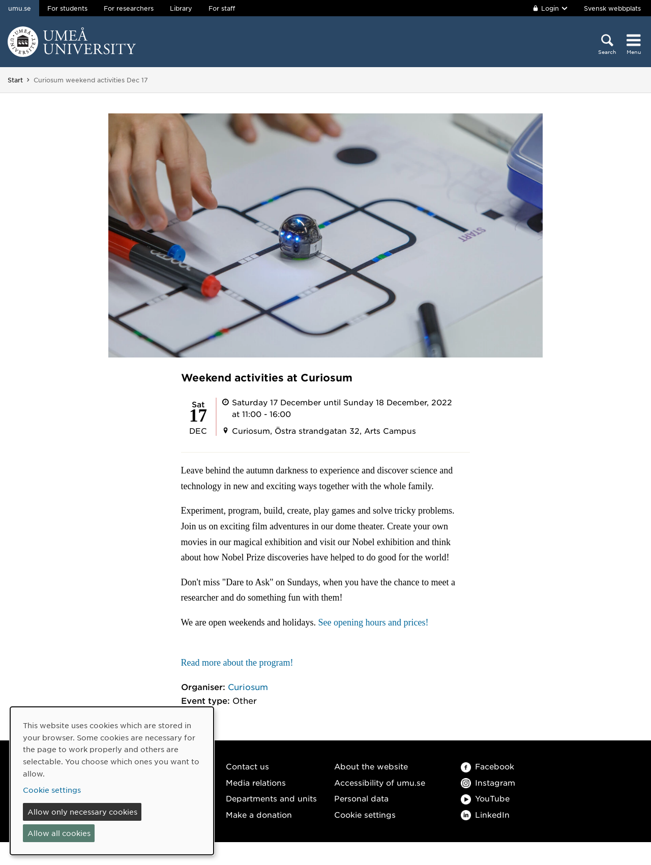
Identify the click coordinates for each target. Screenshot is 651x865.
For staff (222, 8)
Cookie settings (365, 814)
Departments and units (271, 798)
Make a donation (259, 814)
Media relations (256, 782)
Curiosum (248, 686)
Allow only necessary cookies (82, 811)
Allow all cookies (59, 833)
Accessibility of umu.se (379, 782)
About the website (371, 766)
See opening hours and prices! (373, 622)
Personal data (361, 798)
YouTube (485, 798)
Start (15, 80)
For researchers (129, 8)
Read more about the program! (237, 663)
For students (67, 8)
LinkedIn (485, 814)
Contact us (247, 766)
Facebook (487, 766)
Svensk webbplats (612, 8)
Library (181, 8)
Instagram (488, 782)
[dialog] (112, 781)
